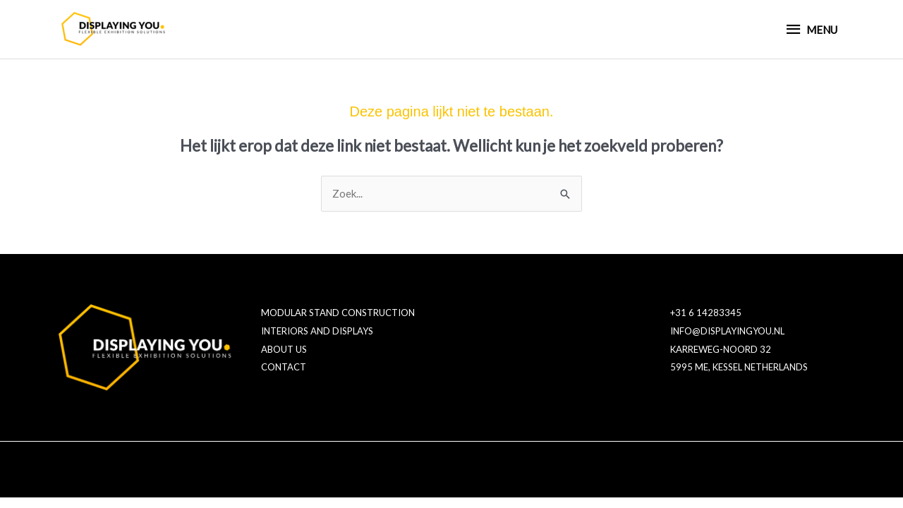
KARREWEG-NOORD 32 (720, 349)
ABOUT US (284, 349)
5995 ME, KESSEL (706, 367)
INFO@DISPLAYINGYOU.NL (727, 331)
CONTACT (283, 367)
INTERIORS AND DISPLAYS (317, 331)
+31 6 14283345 (705, 312)
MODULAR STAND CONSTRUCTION (338, 312)
